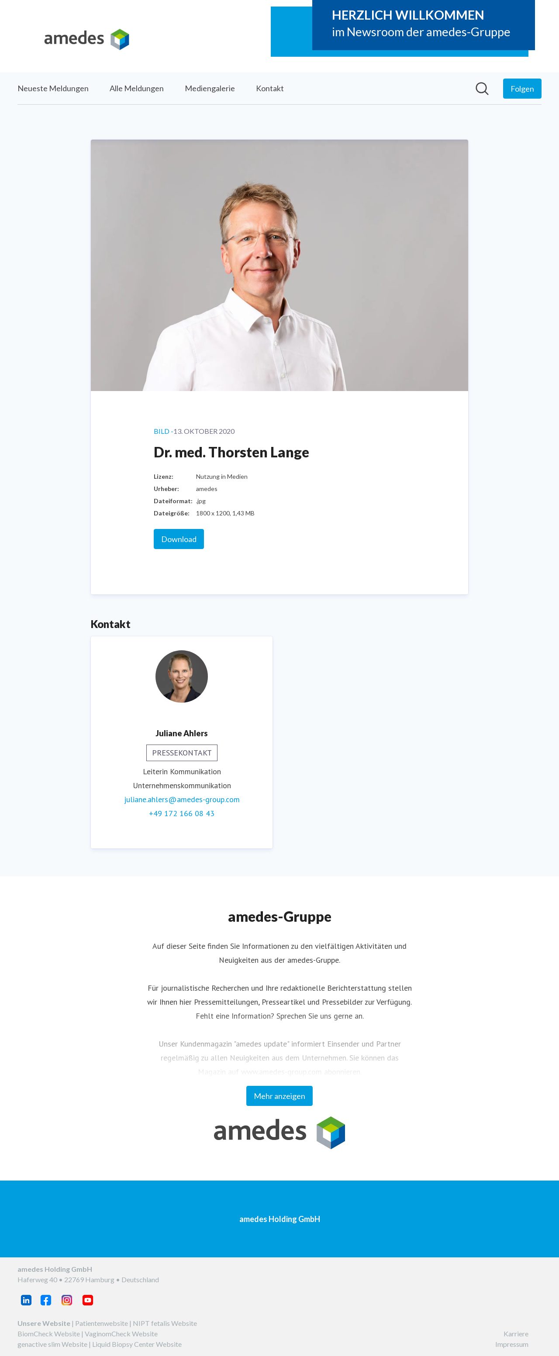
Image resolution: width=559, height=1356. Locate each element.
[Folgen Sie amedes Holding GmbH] (522, 89)
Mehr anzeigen (279, 1096)
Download (179, 539)
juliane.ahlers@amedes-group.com (182, 799)
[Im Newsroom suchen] (482, 89)
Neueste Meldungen (53, 88)
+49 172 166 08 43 (181, 813)
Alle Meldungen (137, 88)
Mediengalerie (210, 88)
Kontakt (270, 88)
